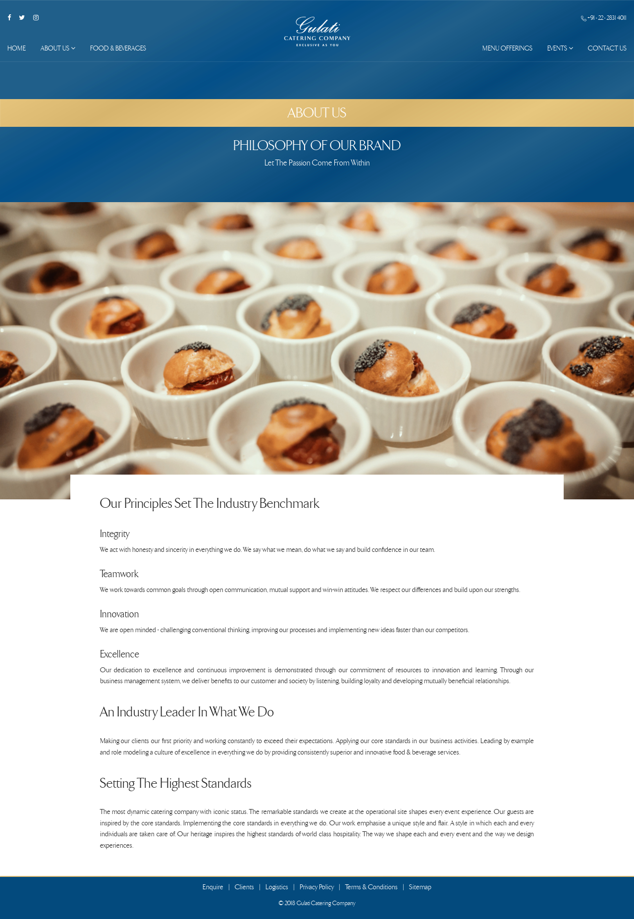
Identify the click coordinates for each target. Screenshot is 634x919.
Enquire (213, 887)
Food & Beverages (118, 49)
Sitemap (420, 887)
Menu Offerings (507, 49)
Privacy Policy (317, 887)
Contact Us (607, 49)
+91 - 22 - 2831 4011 (604, 17)
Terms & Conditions (371, 887)
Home (16, 49)
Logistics (276, 887)
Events (560, 49)
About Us (58, 49)
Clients (244, 887)
